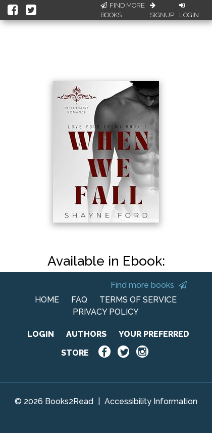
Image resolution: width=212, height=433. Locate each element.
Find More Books (122, 10)
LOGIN (40, 334)
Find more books (149, 285)
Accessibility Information (150, 401)
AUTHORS (86, 334)
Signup (162, 10)
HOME (47, 300)
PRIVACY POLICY (106, 312)
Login (189, 10)
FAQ (79, 300)
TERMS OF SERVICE (138, 300)
